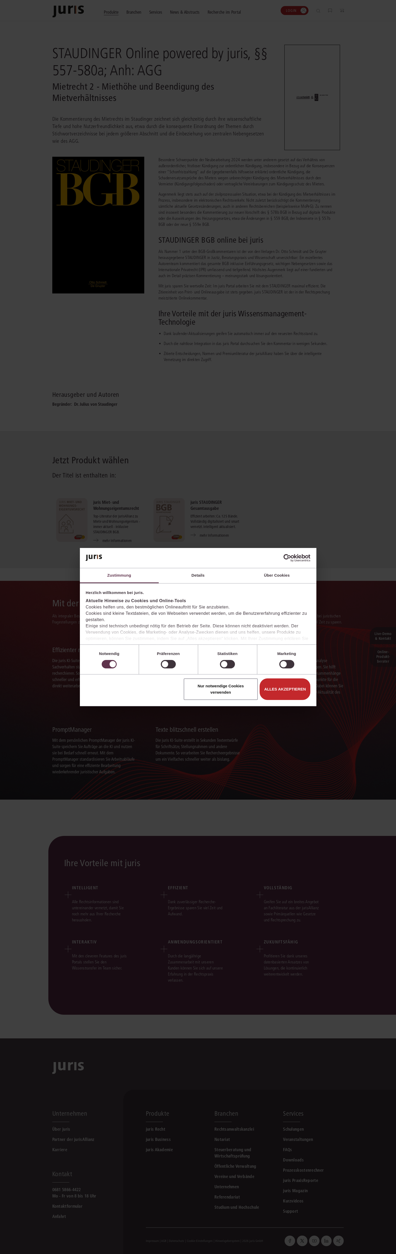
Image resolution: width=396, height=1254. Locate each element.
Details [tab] (198, 575)
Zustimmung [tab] (119, 575)
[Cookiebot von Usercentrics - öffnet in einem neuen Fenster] (287, 558)
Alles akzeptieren (285, 689)
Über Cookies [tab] (277, 575)
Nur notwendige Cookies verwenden (221, 689)
